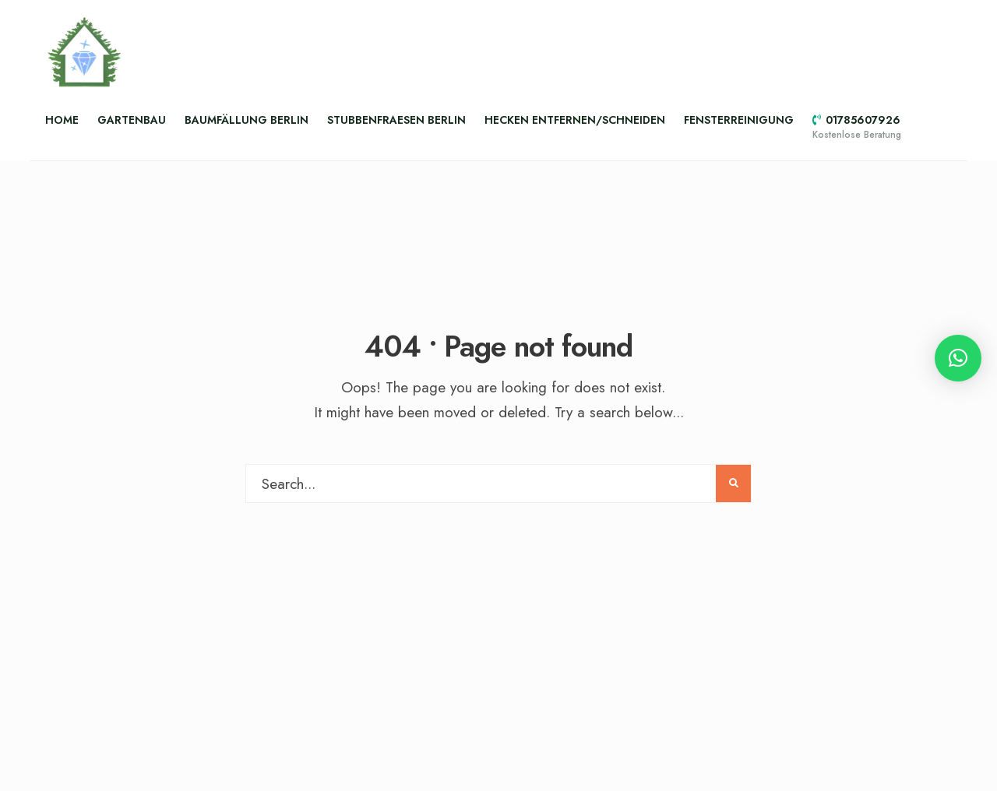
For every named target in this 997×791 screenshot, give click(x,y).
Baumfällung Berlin (246, 120)
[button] (958, 358)
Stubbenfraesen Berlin (396, 120)
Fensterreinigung (739, 120)
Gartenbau (131, 120)
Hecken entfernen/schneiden (574, 120)
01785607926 (856, 127)
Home (62, 120)
